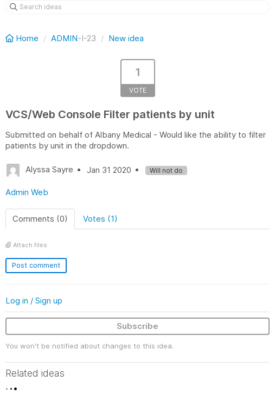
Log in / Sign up (33, 300)
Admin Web (26, 192)
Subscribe (137, 326)
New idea (126, 38)
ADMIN (64, 38)
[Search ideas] (137, 7)
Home (23, 38)
